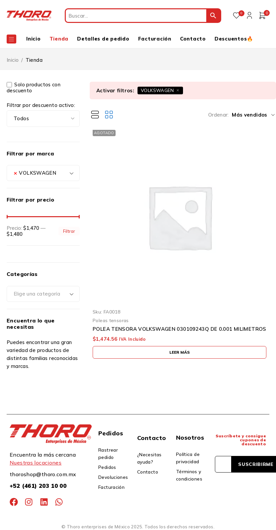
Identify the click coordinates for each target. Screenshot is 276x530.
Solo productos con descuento (33, 88)
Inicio (13, 60)
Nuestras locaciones (35, 462)
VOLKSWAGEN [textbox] (35, 173)
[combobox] (43, 173)
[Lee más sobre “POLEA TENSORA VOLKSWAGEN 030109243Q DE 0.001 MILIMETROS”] (179, 352)
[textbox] (43, 294)
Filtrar (69, 231)
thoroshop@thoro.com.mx (43, 474)
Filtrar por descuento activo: (41, 105)
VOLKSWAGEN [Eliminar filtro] (157, 90)
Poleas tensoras (111, 320)
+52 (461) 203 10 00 (38, 485)
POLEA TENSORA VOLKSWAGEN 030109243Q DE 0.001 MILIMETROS (179, 329)
